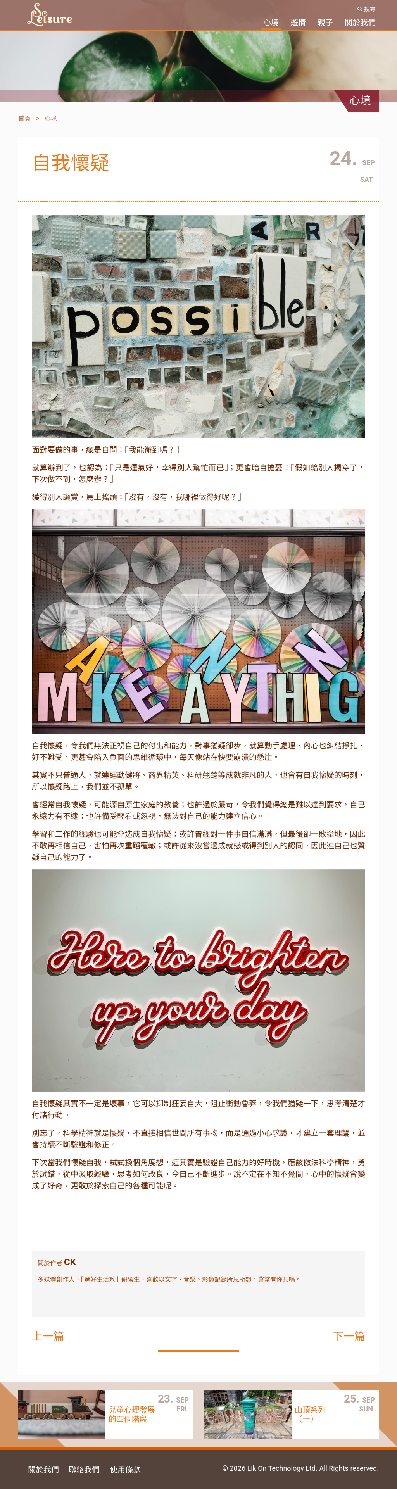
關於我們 (360, 22)
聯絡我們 (84, 1469)
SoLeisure (49, 15)
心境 (271, 22)
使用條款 (125, 1469)
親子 (325, 22)
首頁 (24, 118)
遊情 (298, 22)
